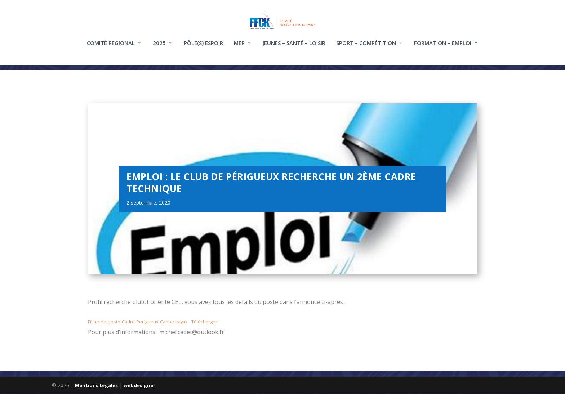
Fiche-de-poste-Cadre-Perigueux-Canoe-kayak (138, 322)
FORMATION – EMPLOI (442, 48)
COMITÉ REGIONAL (111, 48)
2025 (159, 48)
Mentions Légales (96, 385)
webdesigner (139, 385)
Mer (239, 48)
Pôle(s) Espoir (203, 48)
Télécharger (204, 322)
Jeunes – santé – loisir (294, 48)
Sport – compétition (366, 48)
